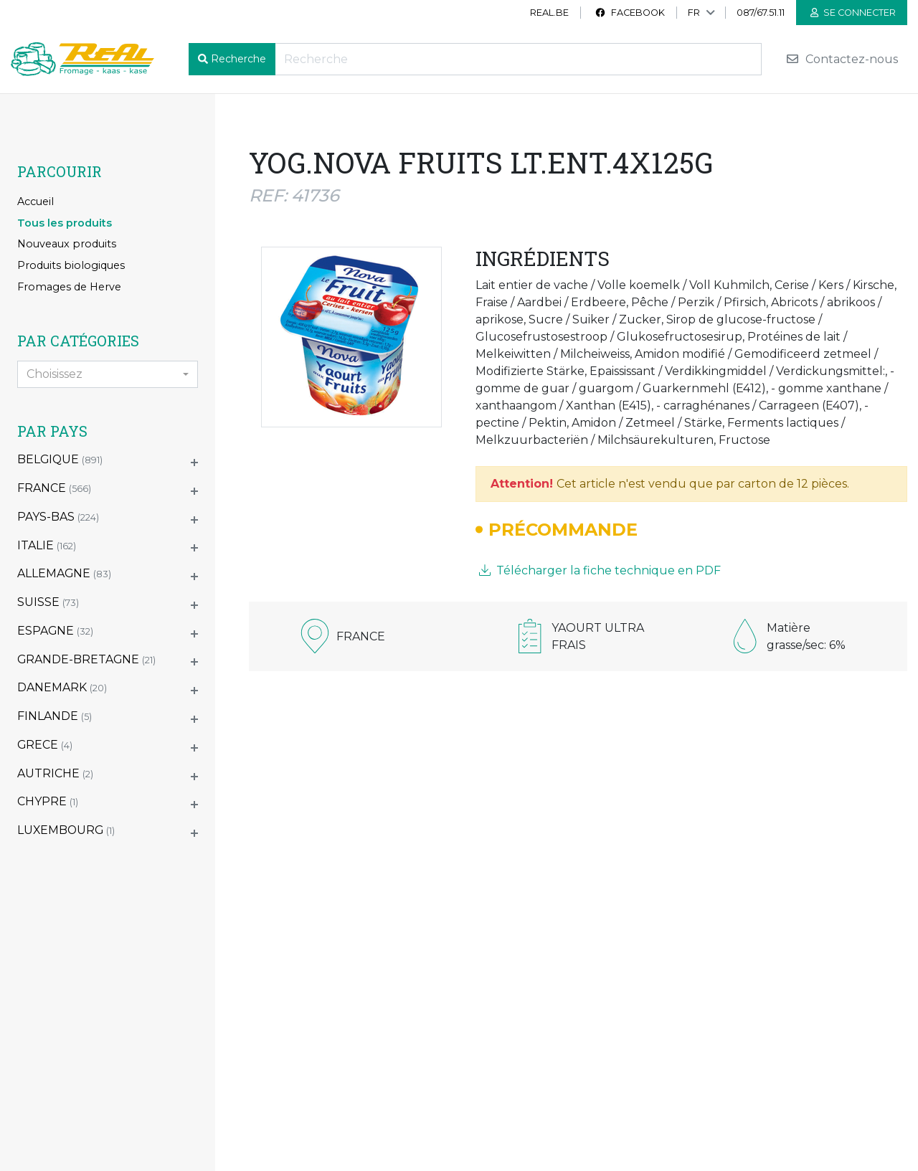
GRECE (44, 745)
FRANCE (54, 488)
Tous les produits (64, 223)
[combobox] (107, 374)
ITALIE (46, 545)
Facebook (630, 12)
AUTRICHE (55, 773)
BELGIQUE (60, 459)
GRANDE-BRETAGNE (86, 659)
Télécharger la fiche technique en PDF (600, 570)
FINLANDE (54, 716)
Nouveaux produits (66, 243)
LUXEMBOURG (66, 830)
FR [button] (694, 12)
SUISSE (48, 602)
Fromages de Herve (69, 286)
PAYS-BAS (58, 516)
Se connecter (853, 12)
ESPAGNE (55, 630)
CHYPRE (47, 801)
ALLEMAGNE (64, 573)
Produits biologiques (71, 265)
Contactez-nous (841, 59)
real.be (549, 12)
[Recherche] (518, 59)
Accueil (35, 201)
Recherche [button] (238, 58)
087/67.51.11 (761, 12)
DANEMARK (62, 687)
